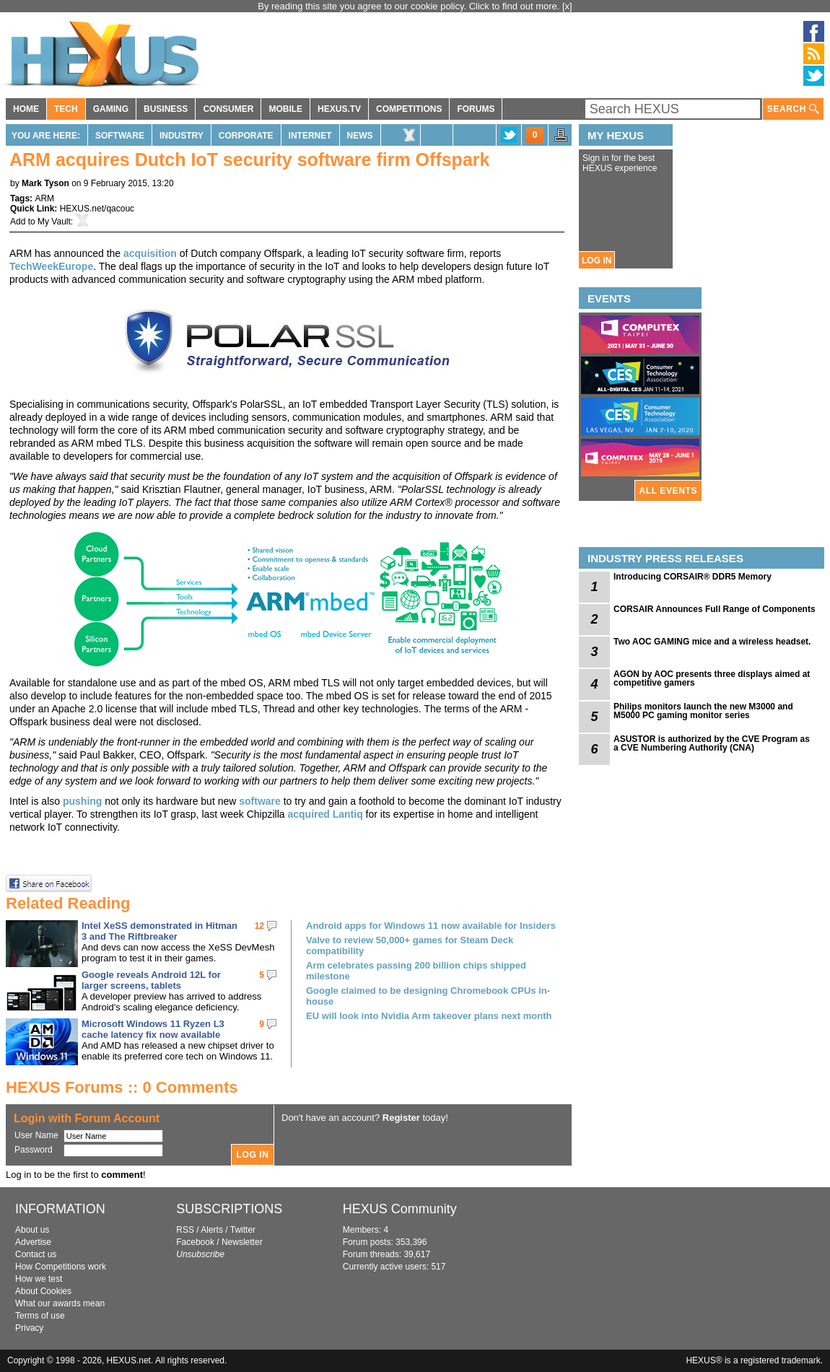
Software (119, 136)
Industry (182, 136)
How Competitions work (60, 1267)
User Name (36, 1135)
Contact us (35, 1254)
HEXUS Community (400, 1209)
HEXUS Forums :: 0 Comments (122, 1087)
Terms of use (40, 1316)
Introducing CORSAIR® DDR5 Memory (692, 576)
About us (32, 1230)
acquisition (150, 253)
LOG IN (596, 260)
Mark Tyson (45, 183)
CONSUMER (228, 109)
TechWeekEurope (51, 266)
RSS (185, 1230)
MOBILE (285, 109)
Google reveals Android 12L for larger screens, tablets (151, 980)
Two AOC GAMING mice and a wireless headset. (712, 641)
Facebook (195, 1242)
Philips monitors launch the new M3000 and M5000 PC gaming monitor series (703, 711)
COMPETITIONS (409, 109)
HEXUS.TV (339, 109)
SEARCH (793, 109)
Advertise (33, 1242)
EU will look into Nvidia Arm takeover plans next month (428, 1015)
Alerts (212, 1230)
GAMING (110, 109)
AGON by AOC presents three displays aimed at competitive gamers (711, 678)
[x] (567, 6)
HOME (26, 109)
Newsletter (242, 1242)
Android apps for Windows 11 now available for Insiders (431, 925)
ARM (44, 198)
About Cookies (43, 1291)
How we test (38, 1279)
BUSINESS (166, 109)
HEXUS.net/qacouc (97, 209)
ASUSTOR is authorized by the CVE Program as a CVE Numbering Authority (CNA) (711, 743)
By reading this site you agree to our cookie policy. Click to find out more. (410, 6)
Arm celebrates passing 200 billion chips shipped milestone (416, 971)
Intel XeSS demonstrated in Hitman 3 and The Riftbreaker (159, 931)
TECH (66, 109)
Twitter (242, 1230)
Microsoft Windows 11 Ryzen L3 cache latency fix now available (153, 1029)
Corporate (246, 136)
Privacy (29, 1328)
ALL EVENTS (668, 491)
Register (401, 1117)
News (360, 136)
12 (259, 926)
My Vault (54, 222)
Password (33, 1150)
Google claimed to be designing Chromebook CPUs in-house (428, 996)
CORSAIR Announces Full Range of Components (714, 609)
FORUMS (475, 109)
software (260, 801)
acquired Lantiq (324, 814)
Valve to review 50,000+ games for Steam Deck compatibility (409, 945)
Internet (310, 136)
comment (122, 1174)
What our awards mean (60, 1303)
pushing (82, 801)
